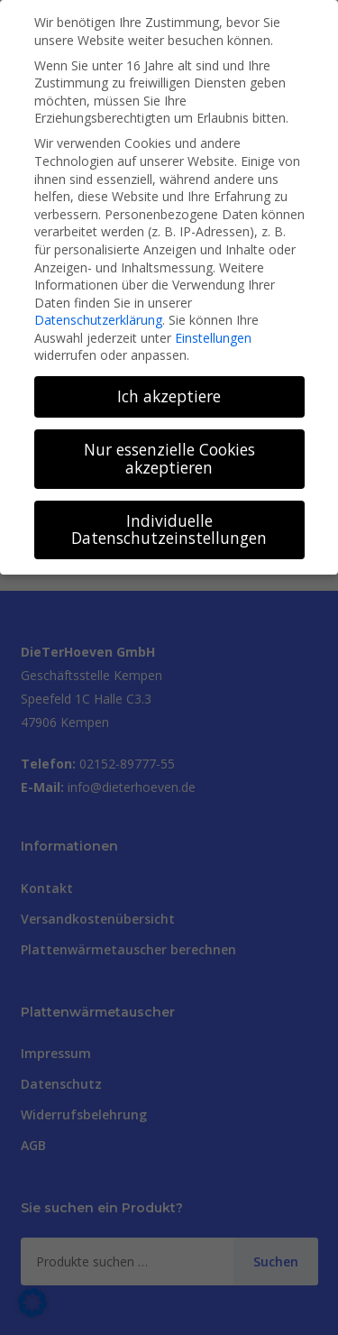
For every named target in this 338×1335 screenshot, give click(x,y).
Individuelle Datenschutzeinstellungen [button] (169, 529)
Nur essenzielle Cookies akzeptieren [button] (169, 458)
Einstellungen (213, 337)
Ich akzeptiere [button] (169, 396)
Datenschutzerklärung (98, 319)
